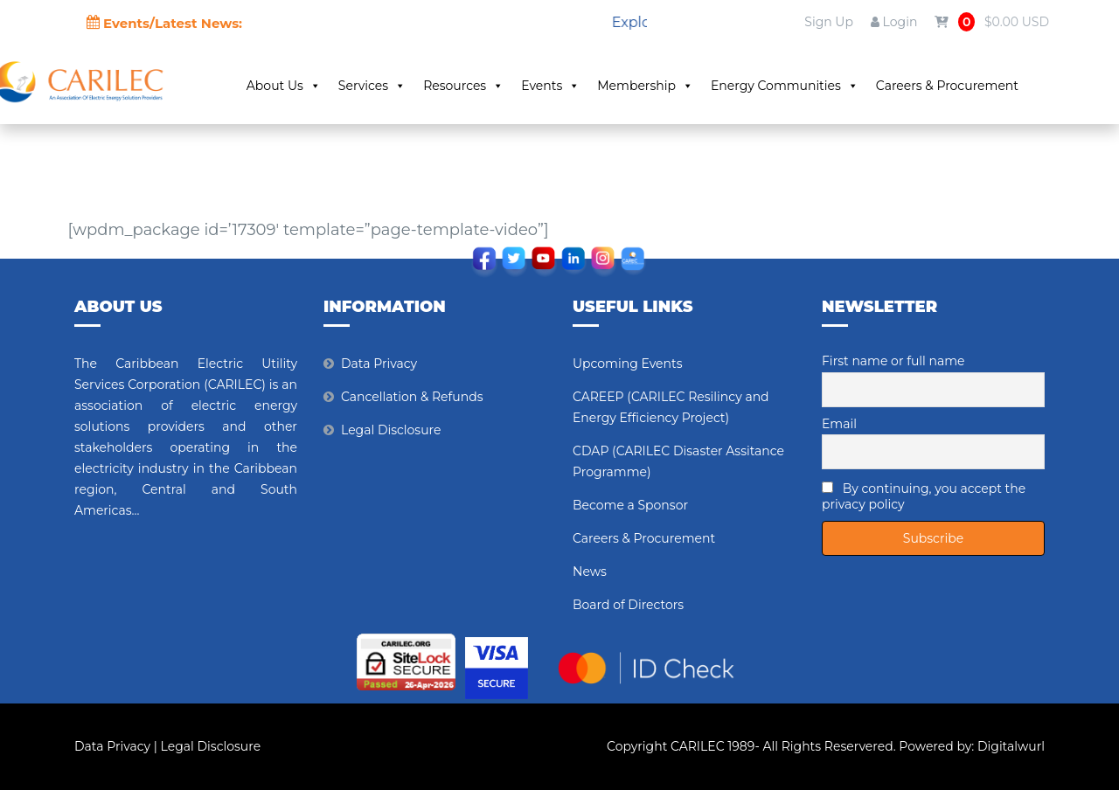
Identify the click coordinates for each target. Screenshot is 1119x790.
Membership (645, 85)
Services (372, 85)
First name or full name (893, 361)
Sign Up (828, 22)
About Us (284, 85)
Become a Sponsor (630, 505)
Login (894, 22)
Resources (463, 85)
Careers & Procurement (947, 86)
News (590, 571)
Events (550, 85)
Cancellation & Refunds (412, 397)
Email (839, 424)
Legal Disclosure (391, 430)
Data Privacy (379, 363)
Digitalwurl (1011, 746)
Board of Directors (628, 605)
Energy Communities (784, 85)
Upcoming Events (627, 363)
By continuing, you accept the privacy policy (923, 496)
